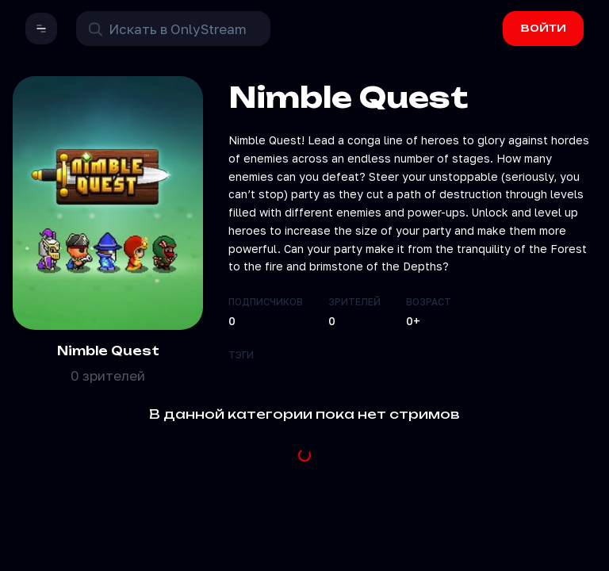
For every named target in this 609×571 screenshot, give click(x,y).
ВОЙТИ (543, 28)
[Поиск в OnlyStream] (173, 28)
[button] (41, 28)
